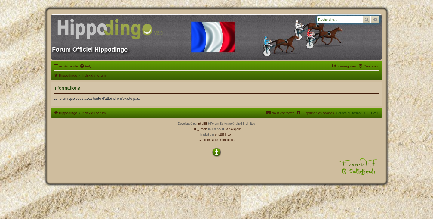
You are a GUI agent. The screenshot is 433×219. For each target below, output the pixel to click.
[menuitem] (86, 66)
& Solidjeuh (233, 129)
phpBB (202, 123)
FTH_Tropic (199, 129)
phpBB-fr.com (224, 134)
